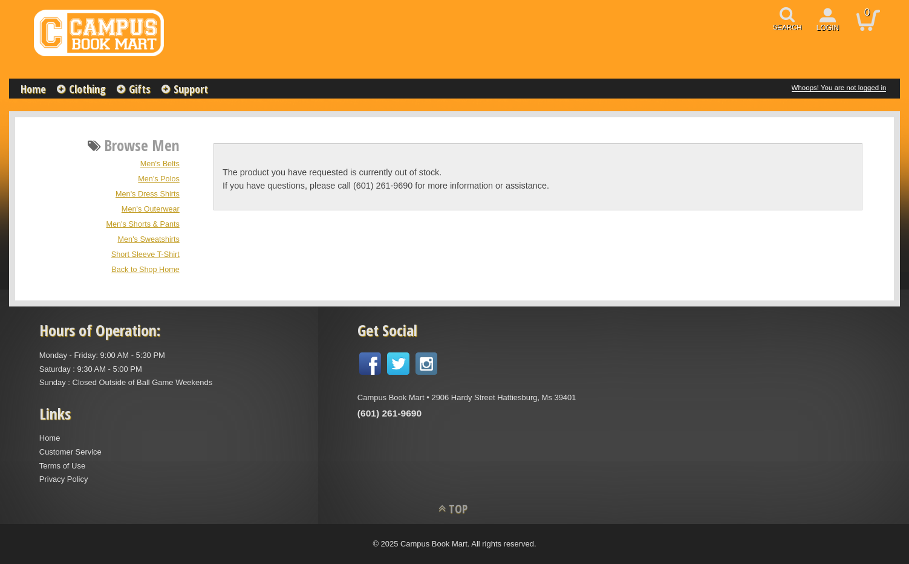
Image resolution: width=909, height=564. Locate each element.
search (787, 27)
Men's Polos (159, 179)
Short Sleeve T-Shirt (145, 254)
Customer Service (70, 451)
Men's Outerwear (151, 209)
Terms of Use (62, 465)
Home (33, 89)
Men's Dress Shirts (148, 194)
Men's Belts (160, 164)
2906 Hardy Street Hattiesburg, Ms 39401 (503, 397)
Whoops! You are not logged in (839, 87)
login (827, 28)
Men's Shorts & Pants (143, 224)
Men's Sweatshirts (149, 239)
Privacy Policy (63, 479)
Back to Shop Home (145, 269)
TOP (458, 509)
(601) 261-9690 (389, 413)
